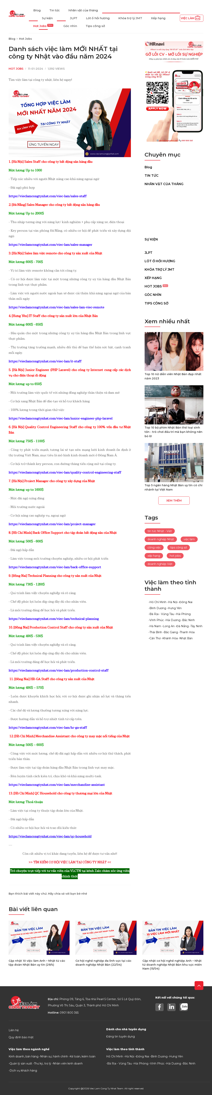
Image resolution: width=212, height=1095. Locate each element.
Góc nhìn (70, 26)
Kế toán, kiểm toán (82, 1056)
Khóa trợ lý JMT (130, 18)
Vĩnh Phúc (157, 1063)
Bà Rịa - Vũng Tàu (119, 1063)
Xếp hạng (158, 18)
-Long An (168, 626)
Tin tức (54, 10)
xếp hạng (154, 555)
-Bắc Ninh (188, 620)
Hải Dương (173, 1063)
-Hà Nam (155, 626)
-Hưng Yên (174, 608)
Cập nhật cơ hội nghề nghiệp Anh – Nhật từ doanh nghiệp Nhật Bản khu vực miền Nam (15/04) (172, 964)
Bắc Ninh (189, 1063)
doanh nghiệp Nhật (161, 539)
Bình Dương (159, 1056)
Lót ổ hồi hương (98, 18)
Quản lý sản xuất (21, 1063)
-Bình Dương (157, 608)
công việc (154, 547)
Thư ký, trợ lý (42, 1063)
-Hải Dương (172, 620)
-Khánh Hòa (169, 638)
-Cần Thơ (155, 638)
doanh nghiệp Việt (160, 564)
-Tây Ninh (195, 626)
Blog (37, 10)
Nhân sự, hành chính (54, 1056)
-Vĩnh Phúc (156, 620)
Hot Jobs (43, 26)
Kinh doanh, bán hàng (23, 1056)
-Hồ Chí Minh (157, 602)
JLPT (73, 18)
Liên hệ (14, 1030)
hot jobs (175, 555)
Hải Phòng (141, 1063)
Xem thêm (174, 500)
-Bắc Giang (170, 632)
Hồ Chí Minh (114, 1056)
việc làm (189, 539)
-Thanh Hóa (187, 632)
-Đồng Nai (185, 602)
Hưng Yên (176, 1056)
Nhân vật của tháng (83, 10)
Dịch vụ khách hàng (23, 1070)
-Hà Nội (172, 602)
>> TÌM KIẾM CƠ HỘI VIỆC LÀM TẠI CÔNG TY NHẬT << (70, 862)
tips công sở (178, 547)
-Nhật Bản (185, 638)
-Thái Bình (155, 632)
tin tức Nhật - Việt (160, 531)
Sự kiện (47, 18)
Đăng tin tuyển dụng (120, 1036)
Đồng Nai (142, 1056)
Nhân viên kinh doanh (68, 1063)
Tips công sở (95, 26)
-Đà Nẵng (182, 626)
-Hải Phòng (183, 614)
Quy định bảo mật (21, 1037)
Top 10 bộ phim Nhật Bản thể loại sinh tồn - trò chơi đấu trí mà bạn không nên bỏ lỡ (173, 432)
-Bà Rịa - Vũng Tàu (161, 614)
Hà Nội (129, 1056)
